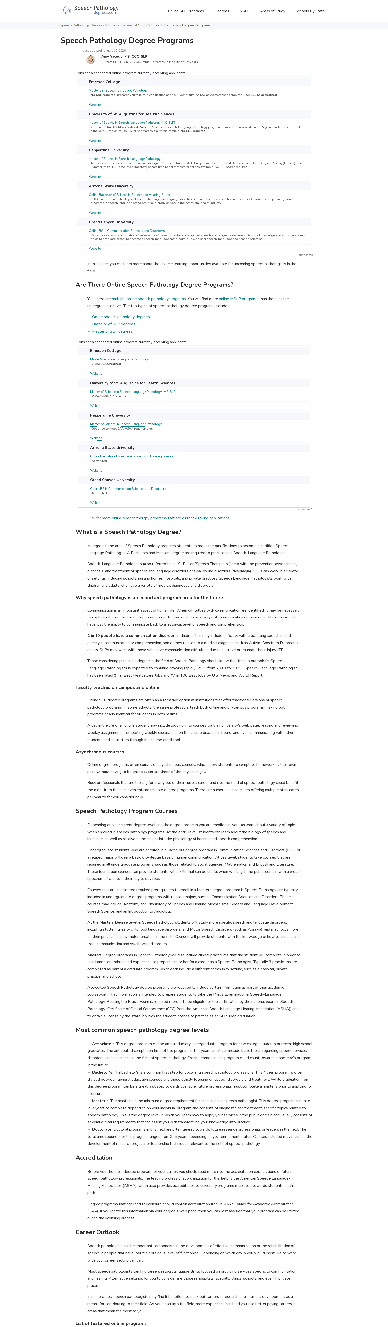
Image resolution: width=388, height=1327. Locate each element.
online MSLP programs (238, 299)
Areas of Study (272, 11)
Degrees (221, 11)
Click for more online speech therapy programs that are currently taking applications (158, 518)
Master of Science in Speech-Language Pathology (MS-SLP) (132, 123)
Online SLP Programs (186, 11)
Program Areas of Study (127, 25)
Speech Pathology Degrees (82, 25)
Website (95, 105)
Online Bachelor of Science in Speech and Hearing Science (130, 195)
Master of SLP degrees (112, 331)
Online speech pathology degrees (121, 317)
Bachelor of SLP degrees (113, 324)
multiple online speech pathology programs (149, 299)
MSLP (245, 11)
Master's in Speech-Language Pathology (118, 90)
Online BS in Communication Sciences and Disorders (127, 231)
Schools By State (310, 11)
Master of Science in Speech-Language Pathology (125, 159)
